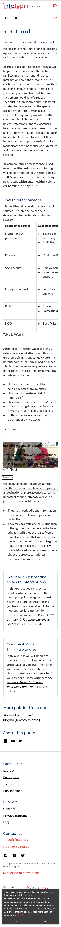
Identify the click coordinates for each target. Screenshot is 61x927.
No (45, 921)
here (20, 915)
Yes (16, 921)
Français (32, 6)
